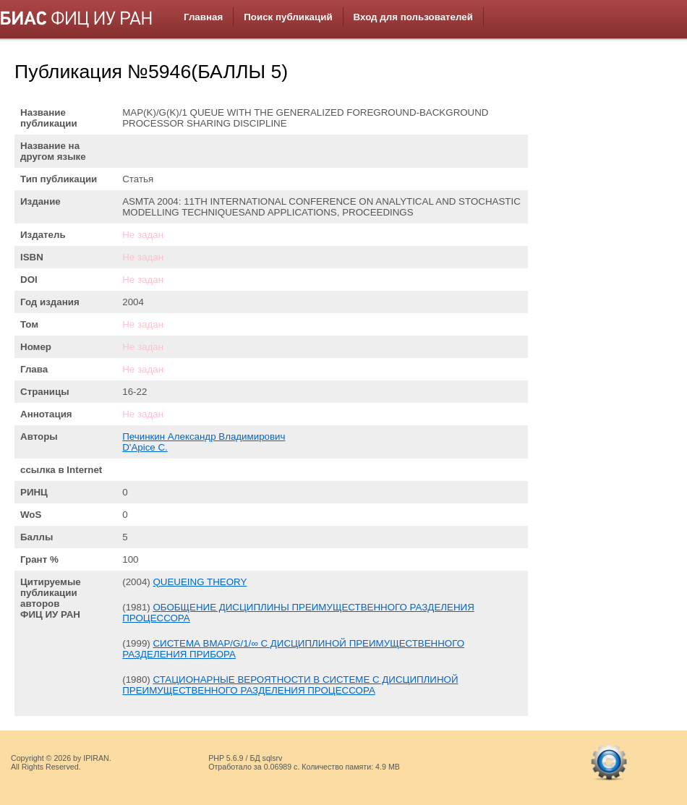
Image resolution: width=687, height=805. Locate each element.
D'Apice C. (145, 447)
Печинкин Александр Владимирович (203, 436)
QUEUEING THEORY (200, 581)
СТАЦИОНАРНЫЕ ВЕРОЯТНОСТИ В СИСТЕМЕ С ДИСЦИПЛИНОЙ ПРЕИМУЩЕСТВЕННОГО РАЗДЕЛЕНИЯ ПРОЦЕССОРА (290, 685)
